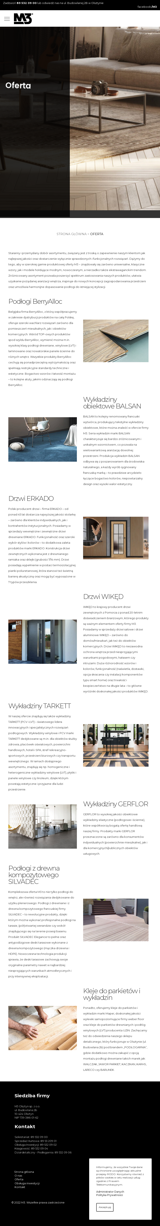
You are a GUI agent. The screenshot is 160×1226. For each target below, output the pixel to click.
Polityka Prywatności (109, 1195)
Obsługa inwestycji (27, 1183)
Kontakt (20, 1187)
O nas (18, 1175)
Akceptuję (105, 1207)
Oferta (19, 1179)
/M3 (154, 6)
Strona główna (72, 234)
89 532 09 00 (27, 3)
